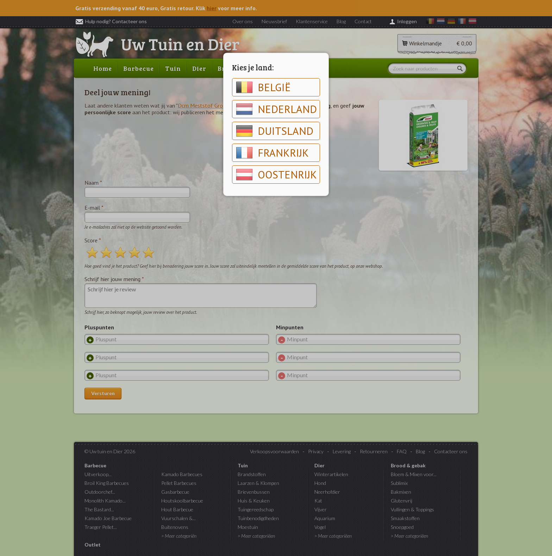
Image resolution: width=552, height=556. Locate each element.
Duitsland (274, 130)
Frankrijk (272, 152)
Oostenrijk (276, 174)
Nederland (276, 109)
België (263, 87)
